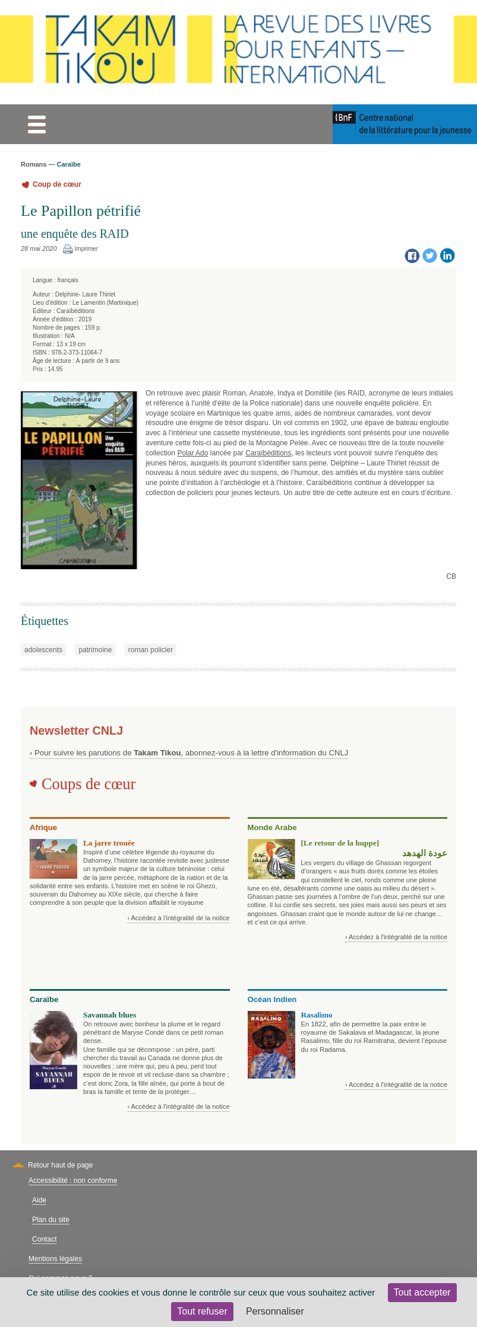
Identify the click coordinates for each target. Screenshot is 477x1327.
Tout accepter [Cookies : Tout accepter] (422, 1292)
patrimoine (95, 650)
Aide (39, 1200)
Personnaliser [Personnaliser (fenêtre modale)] (275, 1311)
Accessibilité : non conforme (73, 1180)
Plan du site (51, 1220)
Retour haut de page (60, 1165)
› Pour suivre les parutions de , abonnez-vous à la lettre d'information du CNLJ (189, 752)
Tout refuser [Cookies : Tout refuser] (202, 1311)
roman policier (150, 650)
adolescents (43, 650)
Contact (44, 1239)
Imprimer (86, 248)
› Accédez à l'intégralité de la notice (178, 917)
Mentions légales (55, 1259)
